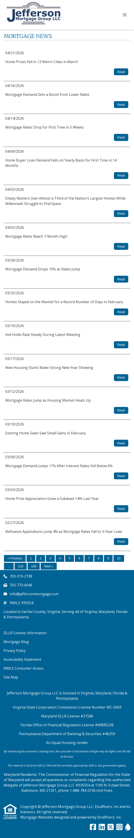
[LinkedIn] (102, 827)
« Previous (15, 558)
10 (119, 558)
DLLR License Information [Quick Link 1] (25, 632)
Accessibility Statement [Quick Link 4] (22, 659)
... (9, 566)
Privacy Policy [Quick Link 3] (15, 650)
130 (33, 566)
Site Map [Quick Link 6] (11, 677)
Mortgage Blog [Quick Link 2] (16, 641)
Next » (48, 566)
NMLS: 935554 (21, 602)
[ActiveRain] (127, 827)
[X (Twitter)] (111, 827)
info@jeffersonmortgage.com (34, 593)
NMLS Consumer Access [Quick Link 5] (23, 668)
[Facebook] (93, 827)
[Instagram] (119, 827)
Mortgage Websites (37, 817)
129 (20, 566)
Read (121, 72)
